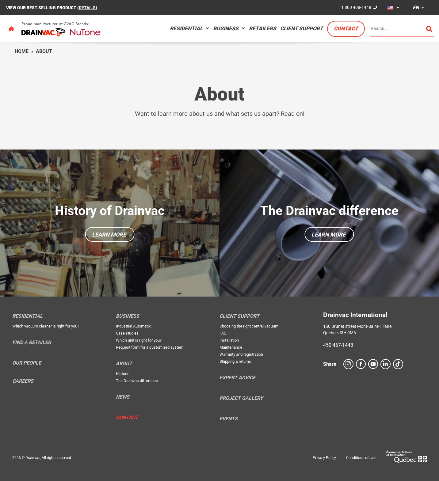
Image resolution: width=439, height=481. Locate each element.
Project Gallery (241, 398)
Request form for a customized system (149, 347)
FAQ (223, 333)
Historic (122, 373)
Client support (301, 28)
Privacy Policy (324, 458)
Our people (26, 363)
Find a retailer (31, 342)
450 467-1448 (338, 345)
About (44, 51)
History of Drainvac (110, 210)
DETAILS (87, 7)
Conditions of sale (361, 458)
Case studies (127, 333)
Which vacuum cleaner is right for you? (45, 326)
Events (229, 418)
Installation (229, 340)
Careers (22, 381)
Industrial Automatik (133, 326)
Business (226, 28)
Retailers (262, 28)
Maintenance (231, 347)
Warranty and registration (241, 354)
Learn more (109, 234)
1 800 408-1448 (356, 7)
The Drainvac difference (329, 210)
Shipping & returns (235, 361)
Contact (346, 28)
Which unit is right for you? (139, 340)
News (122, 397)
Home (22, 51)
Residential (186, 28)
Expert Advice (237, 377)
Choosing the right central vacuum (249, 326)
